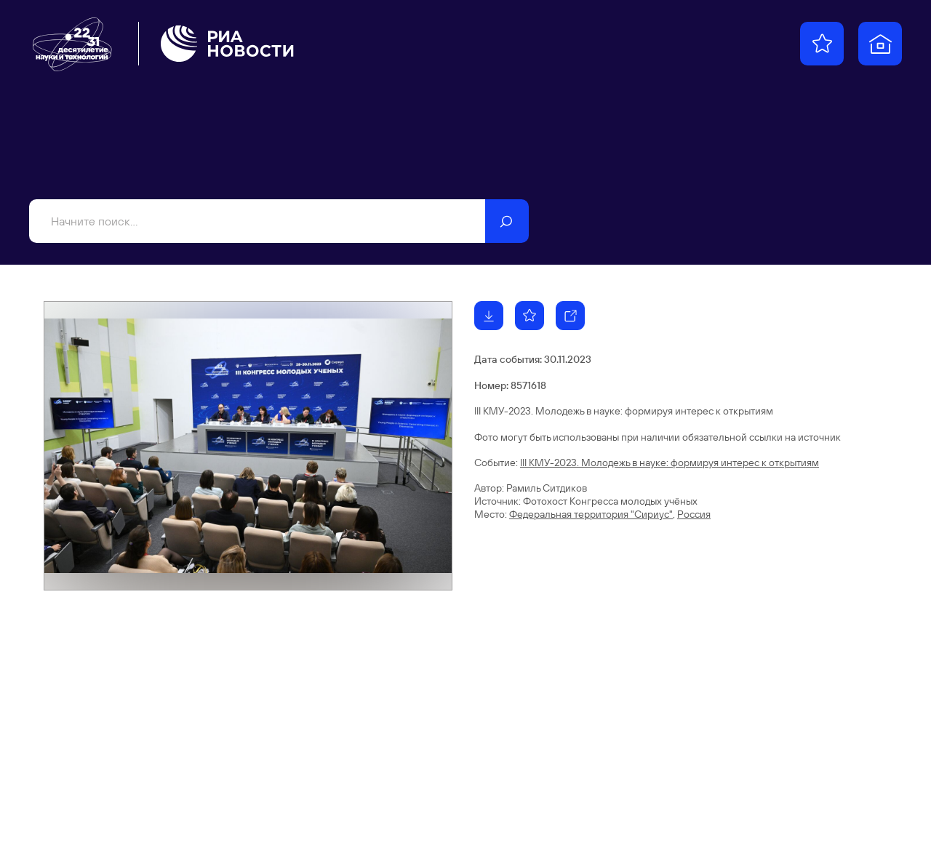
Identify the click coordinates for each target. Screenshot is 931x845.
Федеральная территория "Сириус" (591, 514)
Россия (694, 514)
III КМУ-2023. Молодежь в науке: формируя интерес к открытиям (669, 462)
